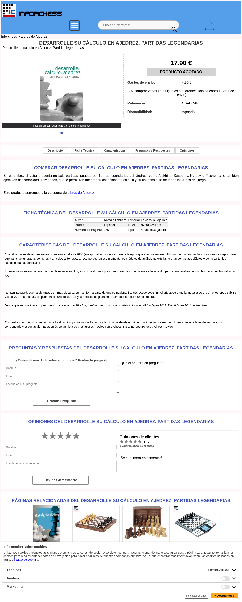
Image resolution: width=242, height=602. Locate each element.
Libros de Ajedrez (34, 36)
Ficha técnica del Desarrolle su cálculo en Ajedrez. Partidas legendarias (121, 212)
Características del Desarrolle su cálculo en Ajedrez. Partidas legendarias (121, 244)
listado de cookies (26, 559)
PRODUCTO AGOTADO (181, 72)
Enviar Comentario (60, 480)
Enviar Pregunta (61, 401)
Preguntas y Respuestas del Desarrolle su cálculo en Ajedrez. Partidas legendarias (121, 347)
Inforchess (9, 36)
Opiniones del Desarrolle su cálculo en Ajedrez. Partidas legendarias (121, 421)
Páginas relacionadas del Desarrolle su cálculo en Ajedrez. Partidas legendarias (121, 500)
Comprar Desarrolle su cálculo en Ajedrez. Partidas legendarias (121, 167)
